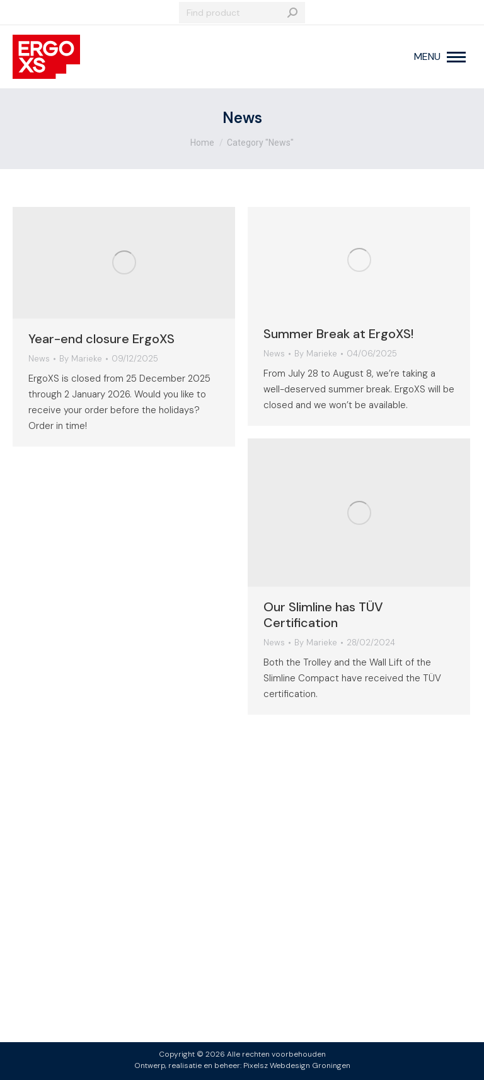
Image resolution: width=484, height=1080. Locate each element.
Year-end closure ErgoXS (101, 339)
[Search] (242, 12)
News (39, 358)
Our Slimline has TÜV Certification (323, 615)
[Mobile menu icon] (439, 57)
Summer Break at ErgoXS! (338, 334)
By (80, 358)
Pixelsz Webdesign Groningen (296, 1065)
